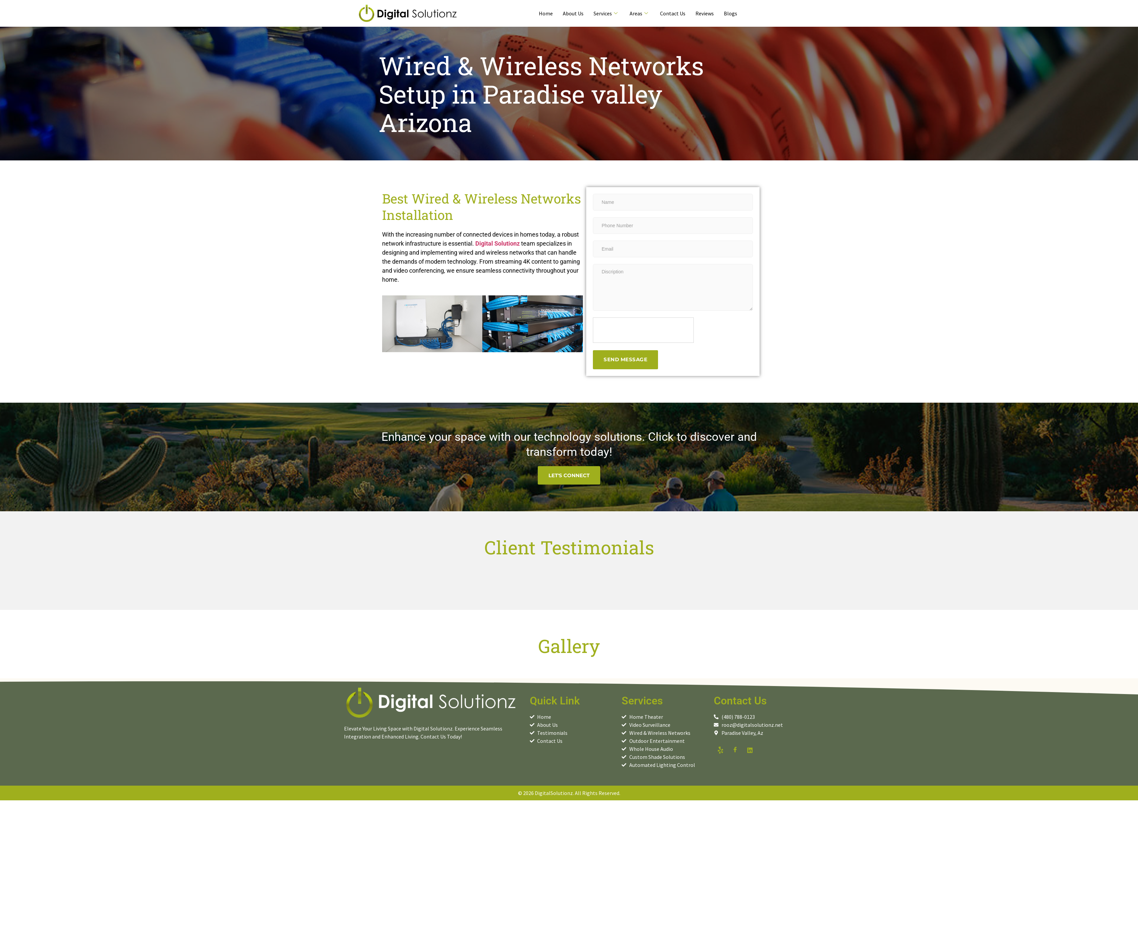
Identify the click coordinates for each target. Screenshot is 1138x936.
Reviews (704, 13)
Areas (639, 13)
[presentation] (643, 330)
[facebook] (735, 750)
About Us (573, 13)
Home (546, 13)
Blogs (730, 13)
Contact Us (672, 13)
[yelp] (720, 750)
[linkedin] (750, 750)
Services (606, 13)
